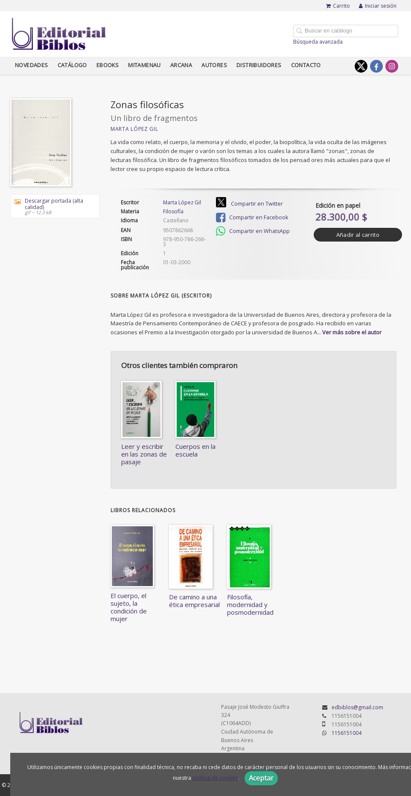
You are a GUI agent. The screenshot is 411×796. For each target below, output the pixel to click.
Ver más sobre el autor (352, 332)
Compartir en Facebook (252, 217)
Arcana (181, 65)
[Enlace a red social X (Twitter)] (361, 66)
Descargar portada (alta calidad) (52, 206)
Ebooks (107, 65)
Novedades (31, 65)
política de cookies (215, 777)
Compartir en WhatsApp (253, 231)
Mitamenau (144, 65)
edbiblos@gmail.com (357, 707)
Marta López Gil (134, 129)
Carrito (338, 5)
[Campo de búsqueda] (345, 31)
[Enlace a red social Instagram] (391, 66)
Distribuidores (259, 65)
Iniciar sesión (377, 5)
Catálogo (72, 65)
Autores (214, 65)
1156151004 (346, 733)
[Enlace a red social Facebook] (376, 66)
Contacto (306, 65)
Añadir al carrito (357, 235)
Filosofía (173, 211)
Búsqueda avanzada (318, 41)
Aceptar (261, 778)
